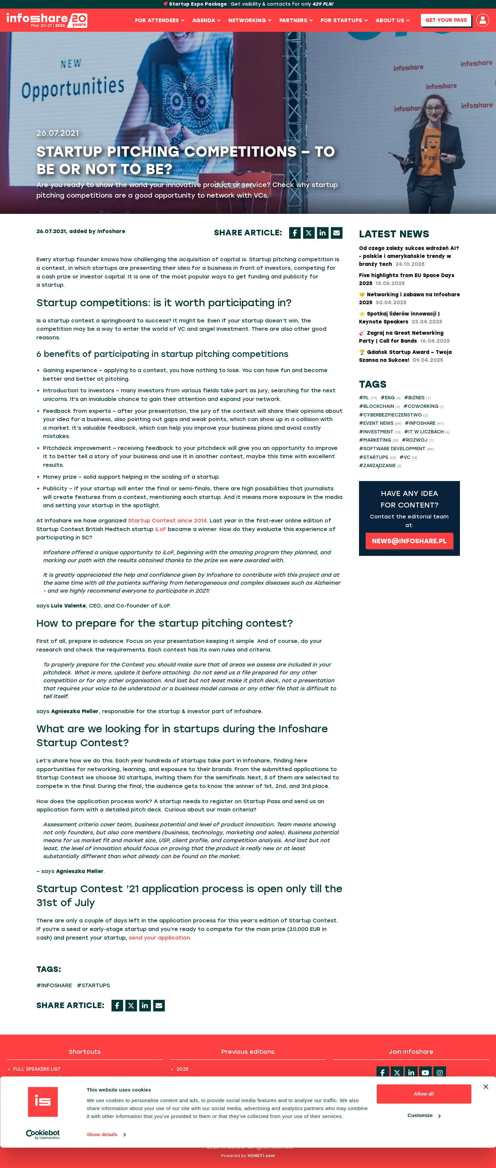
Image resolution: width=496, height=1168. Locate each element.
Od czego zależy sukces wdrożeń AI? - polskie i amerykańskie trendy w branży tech (409, 256)
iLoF (160, 529)
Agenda (205, 20)
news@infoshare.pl (409, 541)
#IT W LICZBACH (427, 432)
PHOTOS (23, 1096)
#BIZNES (417, 398)
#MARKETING (378, 440)
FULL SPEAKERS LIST (37, 1069)
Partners (294, 20)
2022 (182, 1096)
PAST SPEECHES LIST (37, 1078)
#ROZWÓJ (418, 440)
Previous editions (248, 1051)
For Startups (342, 20)
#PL (368, 398)
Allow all (424, 1114)
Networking (248, 20)
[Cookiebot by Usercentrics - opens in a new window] (43, 1155)
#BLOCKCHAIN (379, 406)
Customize (424, 1136)
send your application (159, 938)
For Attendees (158, 20)
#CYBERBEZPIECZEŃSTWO (393, 415)
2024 (182, 1078)
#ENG (391, 398)
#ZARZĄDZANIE (380, 465)
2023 (182, 1087)
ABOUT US (25, 1087)
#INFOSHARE (54, 985)
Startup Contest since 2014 (167, 520)
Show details (102, 1155)
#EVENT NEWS (380, 423)
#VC (408, 457)
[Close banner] (485, 1107)
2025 (182, 1069)
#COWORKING (423, 406)
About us (391, 20)
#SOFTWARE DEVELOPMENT (396, 449)
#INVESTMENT (380, 432)
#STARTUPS (93, 985)
